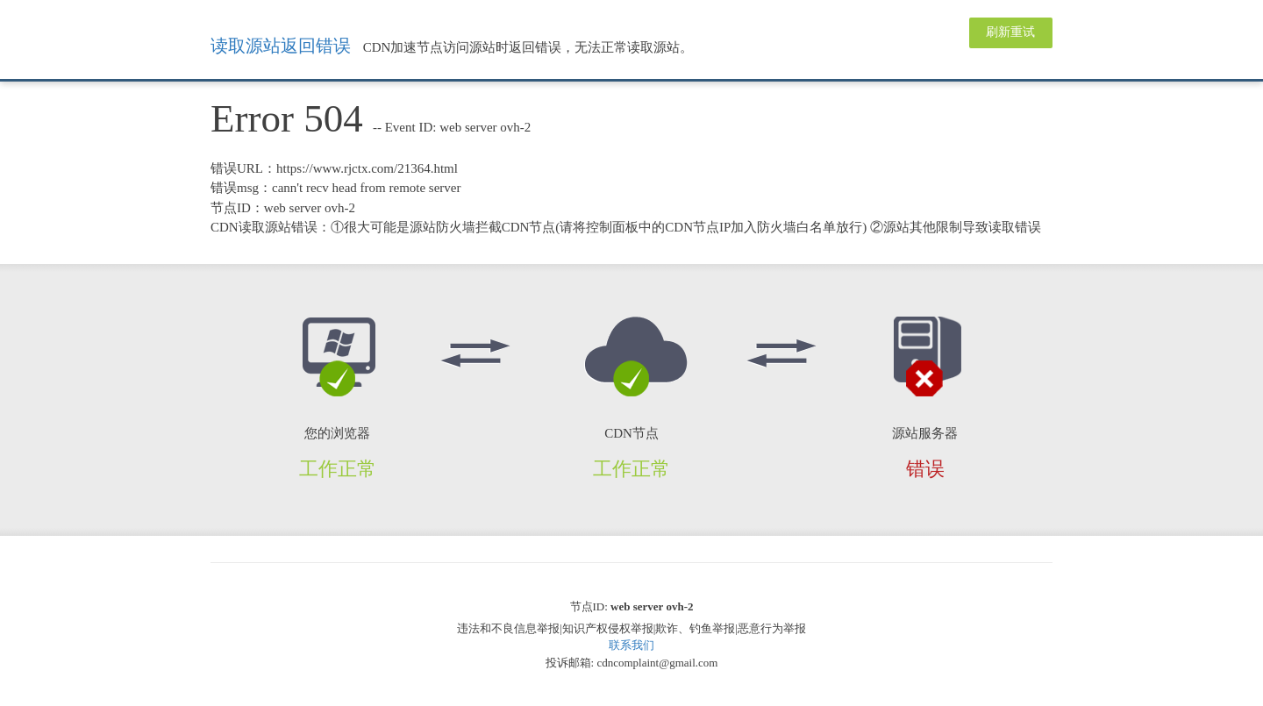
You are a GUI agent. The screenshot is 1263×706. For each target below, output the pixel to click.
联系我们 (631, 645)
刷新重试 (1010, 32)
